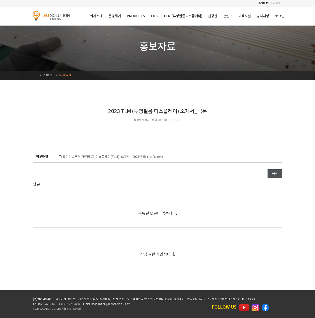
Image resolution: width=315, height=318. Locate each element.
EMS (154, 16)
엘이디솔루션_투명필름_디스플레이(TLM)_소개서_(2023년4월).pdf (113, 157)
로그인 (279, 16)
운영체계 (114, 16)
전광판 (212, 16)
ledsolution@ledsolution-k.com (111, 304)
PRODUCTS (136, 16)
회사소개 (96, 16)
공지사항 (263, 16)
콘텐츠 (228, 16)
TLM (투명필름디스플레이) (182, 16)
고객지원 (244, 16)
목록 (275, 173)
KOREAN (264, 3)
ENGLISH (276, 3)
